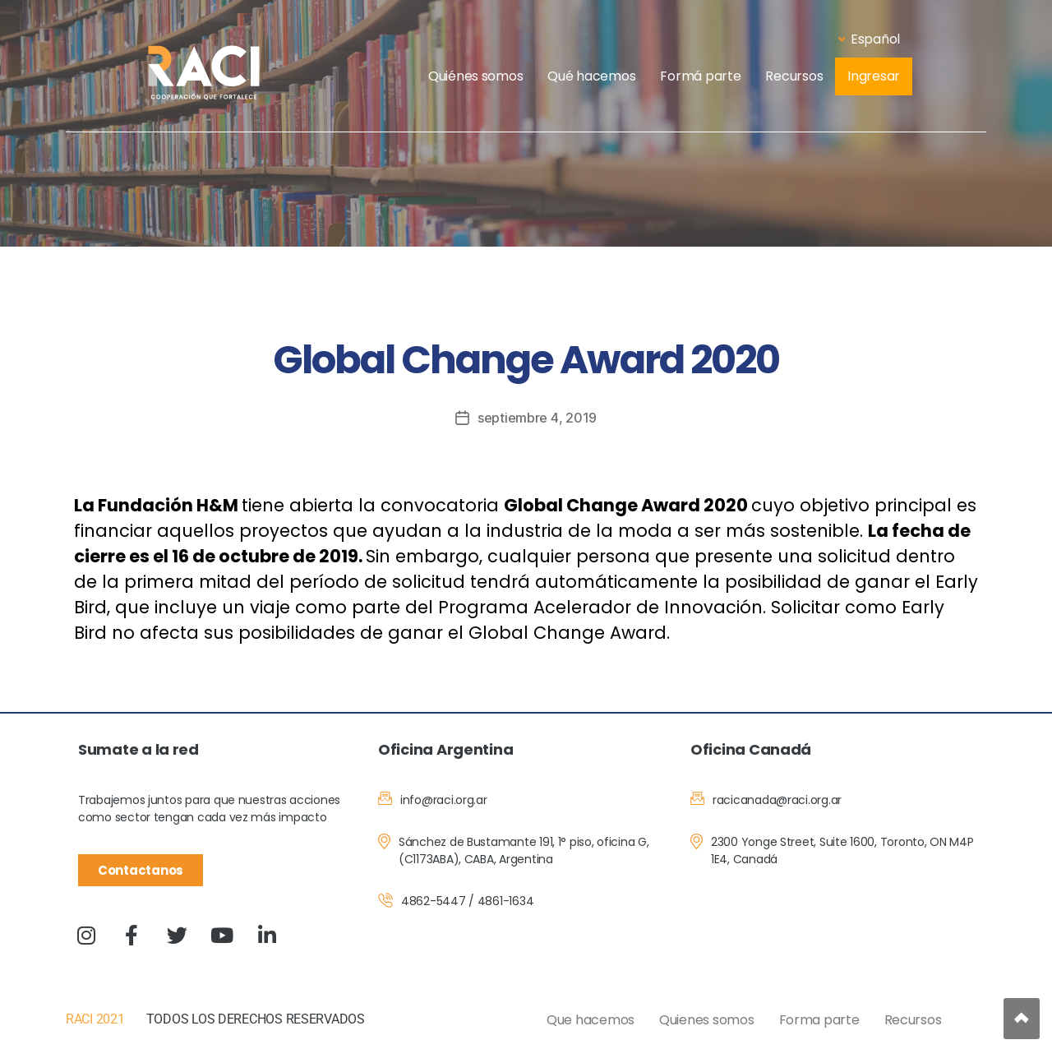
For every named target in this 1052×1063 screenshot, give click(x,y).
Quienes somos (706, 1019)
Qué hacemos (591, 76)
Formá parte (700, 76)
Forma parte (819, 1019)
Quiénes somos (476, 76)
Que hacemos (590, 1019)
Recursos (794, 76)
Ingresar (873, 76)
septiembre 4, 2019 (537, 417)
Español (869, 39)
